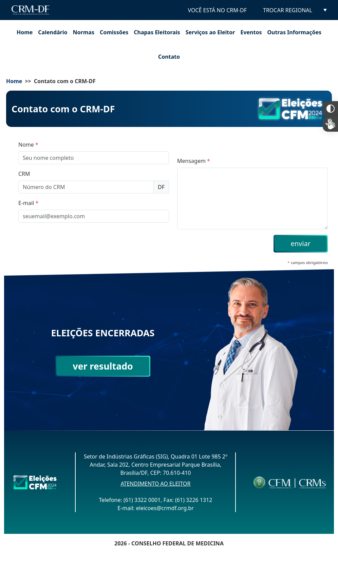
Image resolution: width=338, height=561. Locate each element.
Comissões (114, 32)
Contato (169, 56)
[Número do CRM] (86, 187)
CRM (24, 173)
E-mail (28, 203)
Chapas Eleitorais (157, 32)
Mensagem (193, 161)
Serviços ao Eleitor (210, 32)
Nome (28, 144)
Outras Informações (294, 32)
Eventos (251, 32)
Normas (83, 32)
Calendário (52, 32)
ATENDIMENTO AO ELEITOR (155, 483)
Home (25, 32)
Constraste (330, 108)
